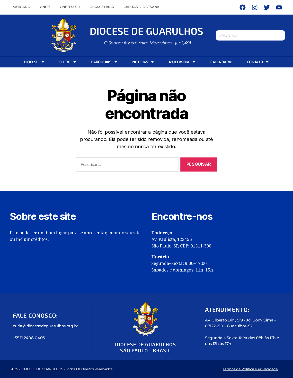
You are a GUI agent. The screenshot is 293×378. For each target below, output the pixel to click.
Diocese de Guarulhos (147, 31)
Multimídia (182, 62)
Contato (258, 62)
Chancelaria (101, 7)
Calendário (221, 61)
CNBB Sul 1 (70, 7)
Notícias (143, 62)
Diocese (34, 62)
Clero (68, 62)
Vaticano (21, 7)
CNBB (45, 7)
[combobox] (250, 35)
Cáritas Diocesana (141, 7)
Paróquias (104, 62)
